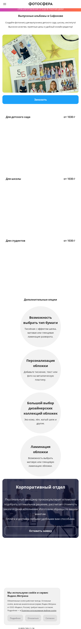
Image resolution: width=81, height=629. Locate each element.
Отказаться (33, 618)
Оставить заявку (40, 531)
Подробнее (15, 618)
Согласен (50, 618)
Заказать (40, 99)
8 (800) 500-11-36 (76, 4)
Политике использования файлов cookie (38, 610)
